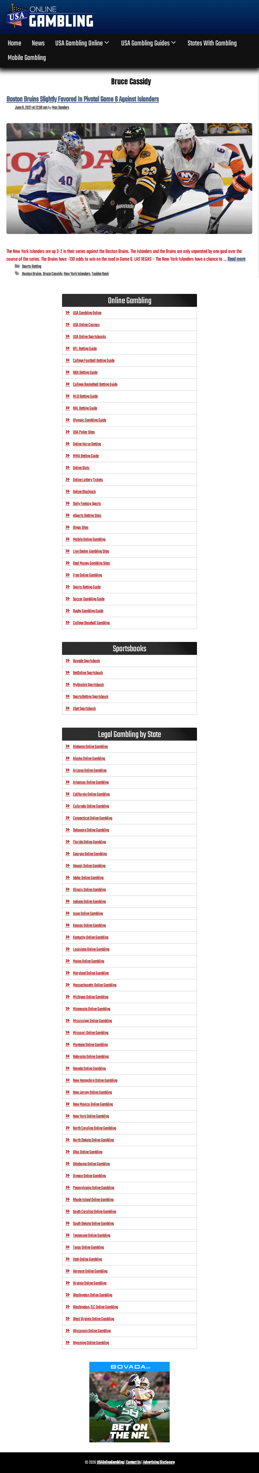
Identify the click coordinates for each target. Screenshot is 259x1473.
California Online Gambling (91, 794)
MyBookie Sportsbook (88, 685)
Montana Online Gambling (90, 1045)
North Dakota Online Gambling (93, 1140)
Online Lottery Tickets (88, 480)
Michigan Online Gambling (90, 997)
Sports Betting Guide (87, 587)
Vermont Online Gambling (90, 1271)
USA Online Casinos (86, 325)
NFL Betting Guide (85, 348)
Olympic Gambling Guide (89, 420)
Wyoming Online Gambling (91, 1343)
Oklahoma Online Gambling (91, 1164)
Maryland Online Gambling (91, 973)
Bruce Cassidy (52, 274)
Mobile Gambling (27, 58)
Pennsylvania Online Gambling (93, 1188)
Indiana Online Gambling (89, 901)
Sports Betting (31, 266)
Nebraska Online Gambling (91, 1056)
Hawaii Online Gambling (89, 866)
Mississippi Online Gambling (92, 1021)
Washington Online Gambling (92, 1295)
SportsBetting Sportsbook (90, 696)
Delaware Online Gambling (91, 830)
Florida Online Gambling (89, 842)
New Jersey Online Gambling (92, 1092)
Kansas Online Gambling (89, 925)
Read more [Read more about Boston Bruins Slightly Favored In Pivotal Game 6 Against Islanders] (236, 259)
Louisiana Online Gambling (91, 949)
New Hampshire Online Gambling (95, 1080)
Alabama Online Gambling (90, 746)
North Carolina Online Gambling (94, 1128)
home (14, 43)
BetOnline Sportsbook (88, 673)
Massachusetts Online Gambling (94, 985)
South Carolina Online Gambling (94, 1211)
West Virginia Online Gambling (93, 1319)
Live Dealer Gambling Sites (91, 551)
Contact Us (133, 1462)
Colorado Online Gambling (91, 806)
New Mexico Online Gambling (93, 1104)
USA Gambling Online (83, 43)
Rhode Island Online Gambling (93, 1200)
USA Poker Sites (84, 432)
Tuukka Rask (100, 274)
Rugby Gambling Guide (88, 611)
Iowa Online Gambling (88, 913)
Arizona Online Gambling (89, 770)
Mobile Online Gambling (89, 539)
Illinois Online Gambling (89, 890)
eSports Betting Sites (87, 515)
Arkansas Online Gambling (91, 782)
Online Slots (81, 468)
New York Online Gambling (91, 1116)
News (38, 43)
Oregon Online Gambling (89, 1176)
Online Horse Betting (87, 444)
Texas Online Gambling (88, 1247)
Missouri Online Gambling (90, 1033)
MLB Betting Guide (85, 396)
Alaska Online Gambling (89, 758)
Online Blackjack (84, 492)
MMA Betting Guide (86, 456)
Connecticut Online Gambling (92, 818)
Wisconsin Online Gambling (92, 1331)
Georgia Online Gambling (90, 854)
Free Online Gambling (87, 575)
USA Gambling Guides (149, 43)
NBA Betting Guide (85, 372)
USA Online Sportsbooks (89, 337)
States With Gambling (212, 43)
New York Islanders (77, 274)
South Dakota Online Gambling (93, 1223)
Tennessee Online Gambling (91, 1235)
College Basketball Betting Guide (95, 384)
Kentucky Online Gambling (90, 937)
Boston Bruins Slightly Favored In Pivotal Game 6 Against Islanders (82, 99)
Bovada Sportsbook (86, 661)
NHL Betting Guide (85, 408)
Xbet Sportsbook (84, 708)
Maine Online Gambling (88, 961)
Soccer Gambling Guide (88, 599)
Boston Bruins (31, 274)
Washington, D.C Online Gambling (95, 1307)
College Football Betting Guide (93, 360)
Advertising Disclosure (158, 1462)
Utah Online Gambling (87, 1259)
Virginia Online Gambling (89, 1283)
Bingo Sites (80, 527)
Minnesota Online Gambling (91, 1009)
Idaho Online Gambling (88, 878)
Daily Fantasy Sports (87, 503)
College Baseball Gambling (91, 623)
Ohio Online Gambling (87, 1152)
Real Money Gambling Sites (91, 563)
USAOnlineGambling (110, 1462)
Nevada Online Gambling (89, 1068)
